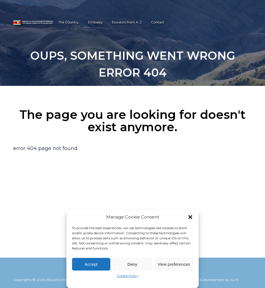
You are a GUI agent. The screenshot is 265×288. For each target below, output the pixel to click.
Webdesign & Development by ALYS (210, 280)
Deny (132, 264)
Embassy (89, 22)
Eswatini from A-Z (121, 22)
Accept (91, 264)
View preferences (173, 264)
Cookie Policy (128, 276)
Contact (151, 22)
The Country (62, 22)
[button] (190, 217)
